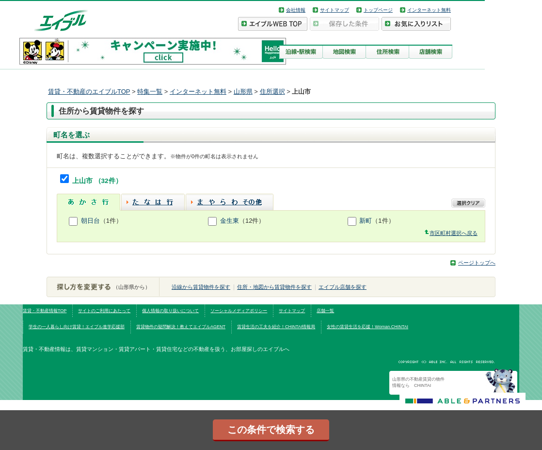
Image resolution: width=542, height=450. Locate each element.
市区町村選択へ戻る (454, 233)
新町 (365, 220)
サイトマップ (334, 10)
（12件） (252, 220)
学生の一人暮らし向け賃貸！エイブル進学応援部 (77, 326)
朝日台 (90, 220)
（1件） (111, 220)
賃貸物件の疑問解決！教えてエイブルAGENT (180, 326)
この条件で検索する (271, 429)
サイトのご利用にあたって (104, 310)
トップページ (378, 10)
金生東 (229, 220)
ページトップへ (476, 263)
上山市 (83, 180)
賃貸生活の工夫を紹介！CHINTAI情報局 (276, 326)
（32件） (108, 180)
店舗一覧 (325, 310)
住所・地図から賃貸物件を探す (274, 287)
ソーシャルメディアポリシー (238, 310)
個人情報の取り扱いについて (170, 310)
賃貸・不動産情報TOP (44, 310)
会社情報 (295, 10)
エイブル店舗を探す (343, 287)
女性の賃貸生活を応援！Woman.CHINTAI (367, 326)
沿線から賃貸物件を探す (201, 287)
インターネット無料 (429, 10)
